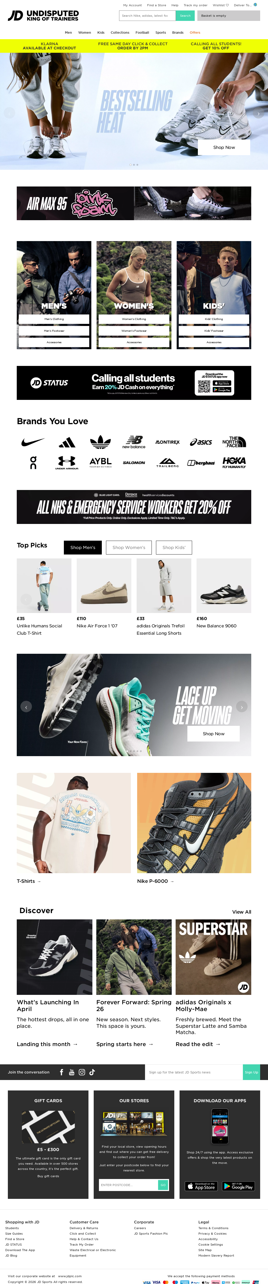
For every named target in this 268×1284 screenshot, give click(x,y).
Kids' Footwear (214, 330)
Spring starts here (121, 1044)
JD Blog (11, 1255)
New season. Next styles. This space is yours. (128, 1023)
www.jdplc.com (69, 1276)
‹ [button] (9, 113)
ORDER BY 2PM (132, 46)
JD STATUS (13, 1244)
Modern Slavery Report (216, 1255)
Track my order (196, 5)
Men (68, 32)
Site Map (205, 1250)
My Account (132, 5)
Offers (195, 32)
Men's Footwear (54, 330)
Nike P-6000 (152, 881)
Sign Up (251, 1072)
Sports (160, 32)
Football (142, 32)
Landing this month (43, 1044)
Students (12, 1228)
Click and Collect (83, 1233)
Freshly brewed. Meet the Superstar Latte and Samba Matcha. (211, 1026)
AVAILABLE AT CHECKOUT (49, 46)
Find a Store (156, 5)
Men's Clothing (54, 318)
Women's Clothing (134, 318)
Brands (177, 32)
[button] (131, 165)
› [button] (258, 113)
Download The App (20, 1250)
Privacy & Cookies (212, 1233)
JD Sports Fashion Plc (151, 1233)
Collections (120, 32)
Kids (100, 32)
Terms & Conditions (213, 1228)
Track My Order (82, 1244)
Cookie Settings (210, 1244)
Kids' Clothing (214, 318)
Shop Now (224, 147)
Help (174, 5)
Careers (140, 1228)
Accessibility (208, 1239)
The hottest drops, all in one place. (53, 1023)
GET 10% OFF (216, 46)
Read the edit (194, 1044)
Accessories (54, 342)
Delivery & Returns (84, 1228)
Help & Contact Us (84, 1239)
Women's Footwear (134, 330)
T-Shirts (26, 881)
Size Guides (14, 1233)
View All (241, 912)
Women (84, 32)
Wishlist (219, 5)
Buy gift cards (48, 1176)
